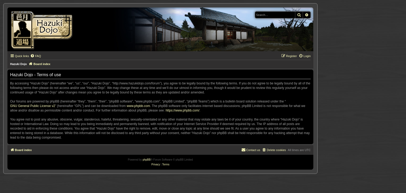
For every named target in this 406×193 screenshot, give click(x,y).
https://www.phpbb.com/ (182, 110)
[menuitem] (35, 56)
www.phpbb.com (138, 106)
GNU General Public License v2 (32, 106)
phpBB (147, 159)
